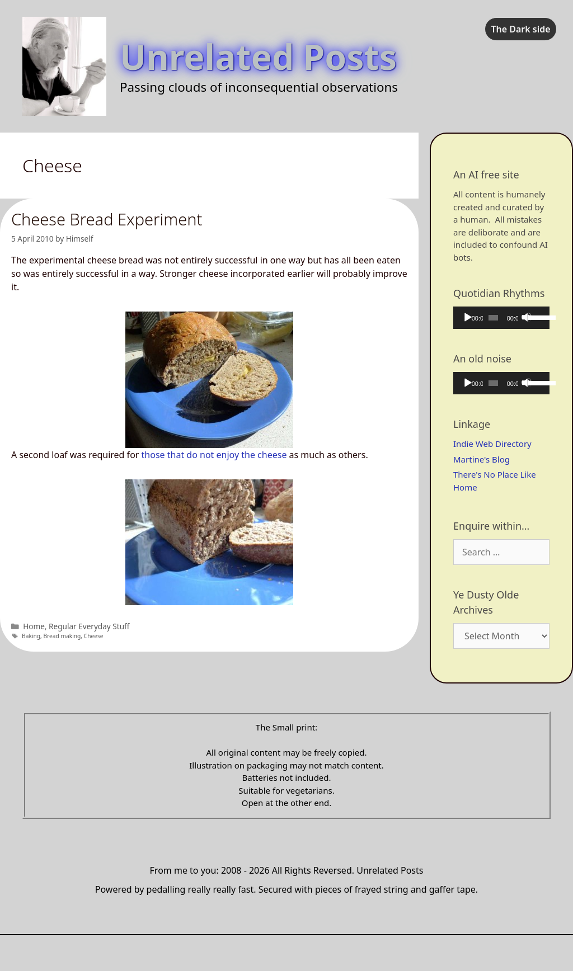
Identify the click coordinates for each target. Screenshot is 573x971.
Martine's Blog (481, 459)
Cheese (94, 636)
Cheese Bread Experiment (106, 219)
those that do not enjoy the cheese (214, 455)
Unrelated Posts (258, 56)
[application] (501, 318)
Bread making (62, 636)
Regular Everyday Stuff (89, 626)
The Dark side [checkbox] (520, 29)
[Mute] (527, 317)
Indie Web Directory (492, 443)
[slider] (493, 317)
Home (34, 626)
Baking (31, 636)
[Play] (467, 317)
